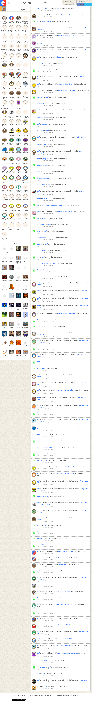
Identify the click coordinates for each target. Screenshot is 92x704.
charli (39, 231)
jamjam (40, 454)
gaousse (40, 460)
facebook (80, 4)
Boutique (75, 695)
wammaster (41, 237)
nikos (39, 348)
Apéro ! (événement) (66, 551)
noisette (40, 97)
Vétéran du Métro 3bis (66, 645)
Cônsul (40, 165)
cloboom (40, 130)
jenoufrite (41, 184)
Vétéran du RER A (64, 625)
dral (38, 441)
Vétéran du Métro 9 (66, 467)
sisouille (40, 117)
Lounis (39, 244)
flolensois (41, 538)
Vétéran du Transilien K (66, 390)
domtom (40, 326)
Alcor (39, 525)
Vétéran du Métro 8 (66, 35)
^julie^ (39, 598)
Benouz (45, 199)
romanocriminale (48, 263)
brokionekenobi (43, 178)
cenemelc (40, 612)
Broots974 (41, 8)
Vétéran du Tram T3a (65, 473)
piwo (44, 368)
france (39, 320)
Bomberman (62, 564)
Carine (44, 660)
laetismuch (41, 224)
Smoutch (40, 496)
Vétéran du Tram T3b (65, 604)
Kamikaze (80, 585)
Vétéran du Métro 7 (66, 212)
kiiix (43, 218)
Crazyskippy (46, 21)
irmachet (45, 250)
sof (8, 8)
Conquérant (83, 618)
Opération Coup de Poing (52, 205)
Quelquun (41, 276)
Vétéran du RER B (65, 639)
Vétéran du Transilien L (67, 313)
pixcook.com (42, 695)
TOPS (51, 2)
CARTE (38, 2)
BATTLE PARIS (19, 3)
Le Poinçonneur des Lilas (68, 653)
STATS (44, 2)
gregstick (45, 159)
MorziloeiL (41, 667)
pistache (40, 571)
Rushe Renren (42, 270)
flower (39, 434)
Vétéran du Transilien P (67, 90)
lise (38, 673)
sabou (44, 124)
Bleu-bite (83, 680)
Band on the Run (63, 591)
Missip (39, 172)
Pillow (39, 362)
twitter (88, 4)
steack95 (40, 545)
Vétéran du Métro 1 (65, 84)
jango (44, 63)
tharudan (40, 70)
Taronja (40, 532)
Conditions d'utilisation (62, 695)
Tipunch (40, 413)
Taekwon (45, 144)
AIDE (58, 2)
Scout (59, 57)
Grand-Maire (63, 558)
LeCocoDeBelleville (44, 447)
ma (38, 257)
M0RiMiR (40, 103)
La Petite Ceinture (65, 15)
